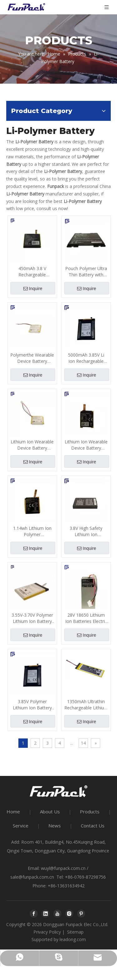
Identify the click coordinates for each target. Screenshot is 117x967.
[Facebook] (34, 914)
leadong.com (73, 939)
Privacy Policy (47, 932)
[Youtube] (57, 914)
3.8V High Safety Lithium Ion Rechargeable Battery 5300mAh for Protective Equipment (86, 531)
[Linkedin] (45, 914)
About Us (50, 811)
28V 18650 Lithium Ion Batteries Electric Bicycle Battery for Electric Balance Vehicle (86, 618)
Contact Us (93, 825)
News (54, 825)
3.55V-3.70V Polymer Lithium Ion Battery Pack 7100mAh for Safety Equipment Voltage (32, 618)
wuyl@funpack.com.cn (63, 868)
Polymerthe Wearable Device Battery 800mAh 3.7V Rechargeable (32, 358)
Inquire (32, 288)
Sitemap (75, 932)
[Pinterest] (81, 914)
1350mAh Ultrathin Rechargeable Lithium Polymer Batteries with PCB (86, 704)
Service (20, 825)
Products (90, 811)
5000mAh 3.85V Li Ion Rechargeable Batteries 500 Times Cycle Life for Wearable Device (86, 358)
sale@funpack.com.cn (32, 877)
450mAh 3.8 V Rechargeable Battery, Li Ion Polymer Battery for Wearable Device (32, 271)
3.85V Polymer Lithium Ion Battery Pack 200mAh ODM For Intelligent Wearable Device (32, 704)
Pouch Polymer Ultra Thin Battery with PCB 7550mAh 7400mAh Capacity (86, 271)
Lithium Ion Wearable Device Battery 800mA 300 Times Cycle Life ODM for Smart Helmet (32, 445)
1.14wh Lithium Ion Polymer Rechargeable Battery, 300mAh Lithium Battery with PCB (32, 531)
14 (83, 743)
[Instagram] (69, 914)
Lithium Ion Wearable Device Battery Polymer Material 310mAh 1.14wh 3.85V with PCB (86, 445)
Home (13, 811)
